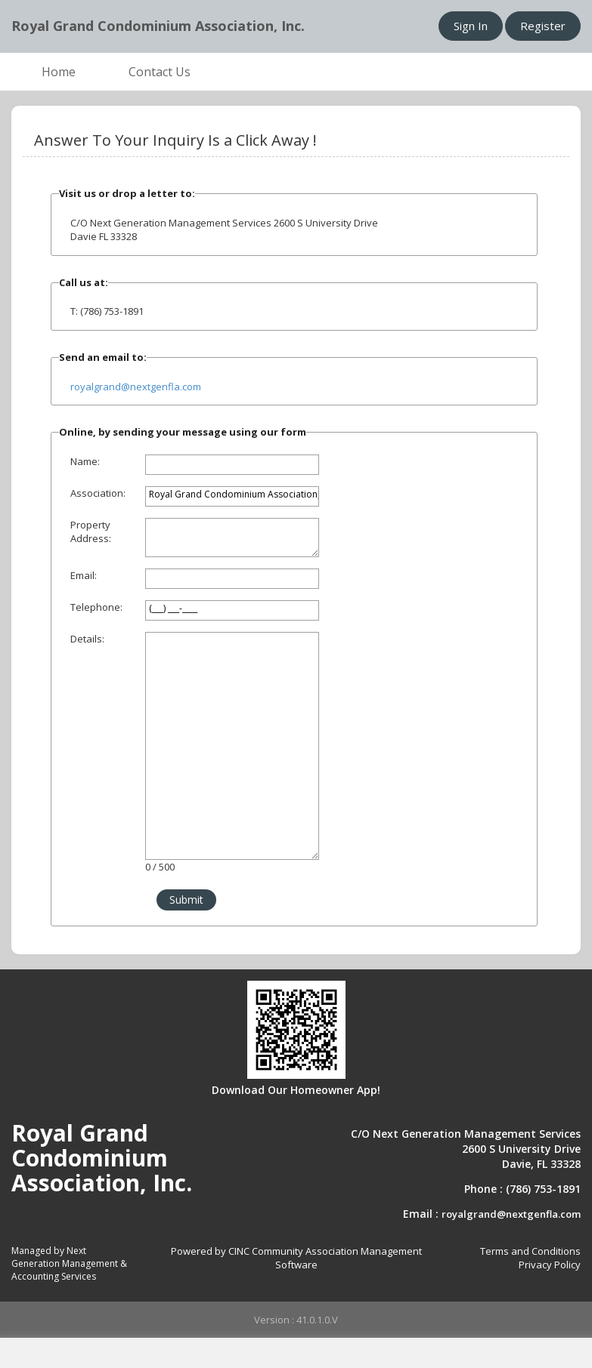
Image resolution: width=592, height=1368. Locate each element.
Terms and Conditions (530, 1251)
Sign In (471, 25)
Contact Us (160, 71)
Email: (83, 575)
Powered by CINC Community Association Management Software (296, 1258)
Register (543, 25)
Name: (85, 461)
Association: (98, 493)
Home (59, 71)
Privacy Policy (550, 1264)
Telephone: (96, 607)
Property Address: (90, 532)
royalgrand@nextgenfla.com (135, 386)
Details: (87, 638)
